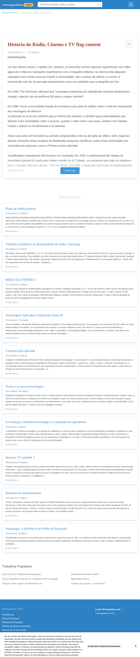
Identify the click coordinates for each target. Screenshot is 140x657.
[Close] (136, 652)
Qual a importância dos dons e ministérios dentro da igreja (30, 579)
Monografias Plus (10, 13)
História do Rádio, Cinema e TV (37, 13)
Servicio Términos (10, 618)
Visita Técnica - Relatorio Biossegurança (21, 574)
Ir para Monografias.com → (109, 609)
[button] (129, 45)
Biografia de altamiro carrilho (85, 574)
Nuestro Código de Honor (14, 634)
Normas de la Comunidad (14, 630)
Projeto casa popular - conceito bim (88, 583)
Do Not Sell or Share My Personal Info (20, 637)
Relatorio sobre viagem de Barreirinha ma (22, 583)
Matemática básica (80, 579)
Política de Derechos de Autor (16, 626)
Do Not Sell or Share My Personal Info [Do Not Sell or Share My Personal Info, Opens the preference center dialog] (104, 652)
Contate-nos (8, 615)
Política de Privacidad (12, 622)
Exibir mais (70, 170)
